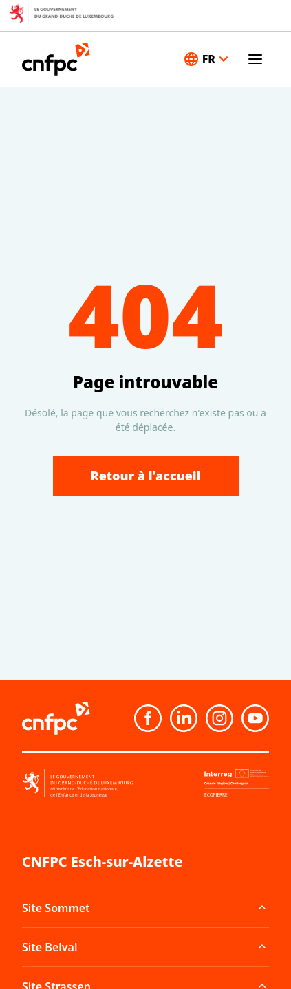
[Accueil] (56, 59)
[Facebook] (148, 718)
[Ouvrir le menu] (255, 59)
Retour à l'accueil (146, 475)
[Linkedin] (183, 718)
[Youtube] (255, 718)
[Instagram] (219, 718)
